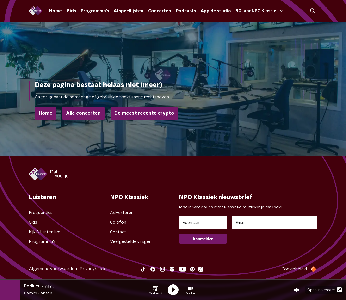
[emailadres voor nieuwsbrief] (274, 222)
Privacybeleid (93, 269)
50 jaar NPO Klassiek (259, 11)
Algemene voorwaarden (53, 269)
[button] (155, 290)
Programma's (95, 11)
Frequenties (40, 213)
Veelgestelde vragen (130, 242)
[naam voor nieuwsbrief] (203, 222)
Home (55, 11)
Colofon (118, 222)
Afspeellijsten (128, 11)
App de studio (216, 11)
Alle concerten (83, 113)
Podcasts (186, 11)
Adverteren (121, 213)
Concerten (159, 11)
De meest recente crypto (144, 113)
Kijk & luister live (44, 232)
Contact (118, 232)
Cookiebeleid (294, 269)
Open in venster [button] (324, 289)
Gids (71, 11)
